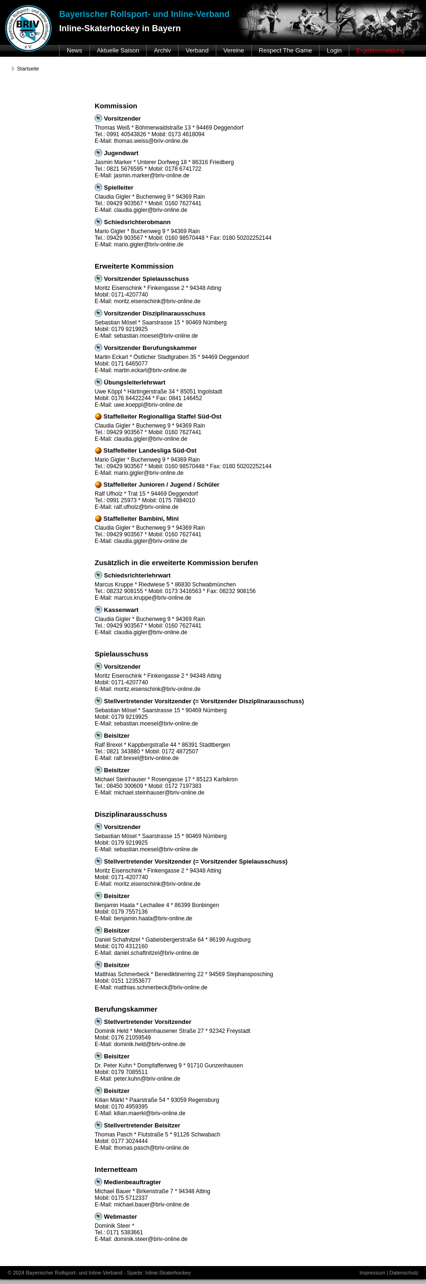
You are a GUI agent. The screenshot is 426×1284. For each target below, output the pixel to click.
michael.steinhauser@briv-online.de (159, 792)
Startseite (28, 68)
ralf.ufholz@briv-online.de (146, 507)
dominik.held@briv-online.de (150, 1044)
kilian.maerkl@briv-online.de (150, 1113)
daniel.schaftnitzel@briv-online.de (156, 953)
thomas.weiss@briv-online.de (151, 141)
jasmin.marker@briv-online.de (152, 175)
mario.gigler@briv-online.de (149, 244)
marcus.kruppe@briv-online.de (153, 597)
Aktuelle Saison (118, 50)
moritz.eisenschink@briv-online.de (157, 301)
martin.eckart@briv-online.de (150, 370)
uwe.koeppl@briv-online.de (148, 405)
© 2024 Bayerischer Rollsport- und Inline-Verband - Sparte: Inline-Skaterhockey (99, 1272)
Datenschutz (404, 1272)
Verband (197, 50)
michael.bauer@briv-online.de (152, 1204)
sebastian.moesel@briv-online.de (156, 335)
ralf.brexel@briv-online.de (146, 758)
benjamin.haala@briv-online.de (153, 918)
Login (334, 50)
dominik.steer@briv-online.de (151, 1239)
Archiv (162, 50)
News (74, 50)
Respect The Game (285, 50)
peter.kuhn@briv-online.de (147, 1078)
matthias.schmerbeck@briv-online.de (161, 987)
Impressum (372, 1272)
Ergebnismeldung (380, 50)
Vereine (233, 50)
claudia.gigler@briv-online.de (150, 210)
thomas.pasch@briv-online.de (151, 1147)
